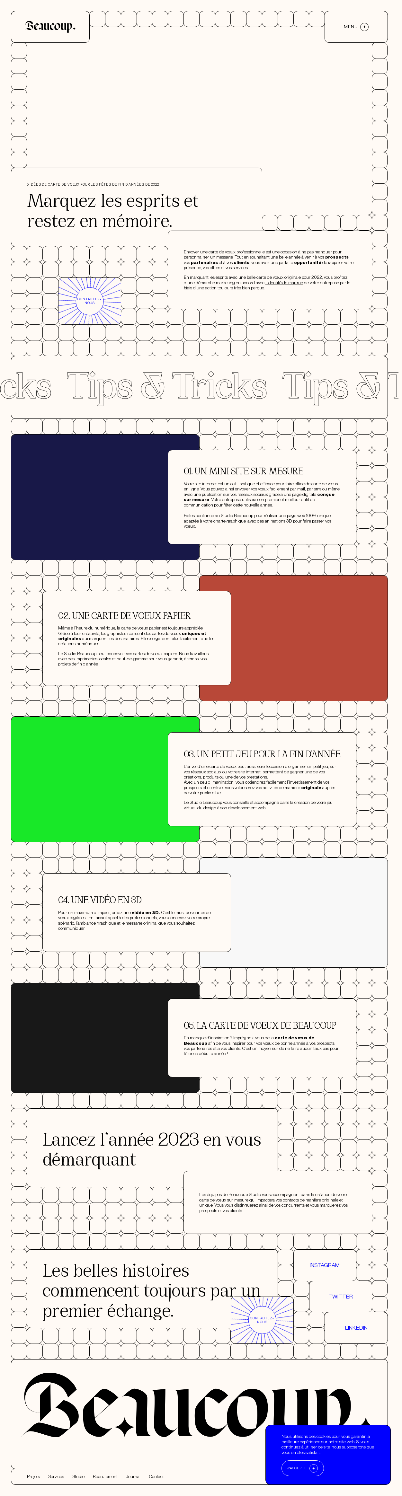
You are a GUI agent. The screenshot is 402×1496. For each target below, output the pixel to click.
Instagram (325, 1313)
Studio (78, 1476)
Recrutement (105, 1476)
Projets (33, 1476)
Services (56, 1476)
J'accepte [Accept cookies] (297, 1468)
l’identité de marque (284, 330)
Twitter (340, 1344)
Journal (133, 1476)
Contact (156, 1476)
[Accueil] (50, 27)
